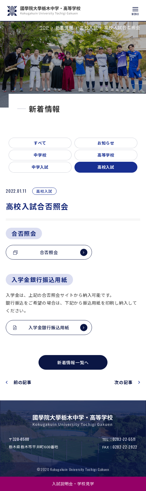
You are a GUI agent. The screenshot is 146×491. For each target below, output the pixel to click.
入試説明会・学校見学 (73, 483)
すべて (40, 143)
